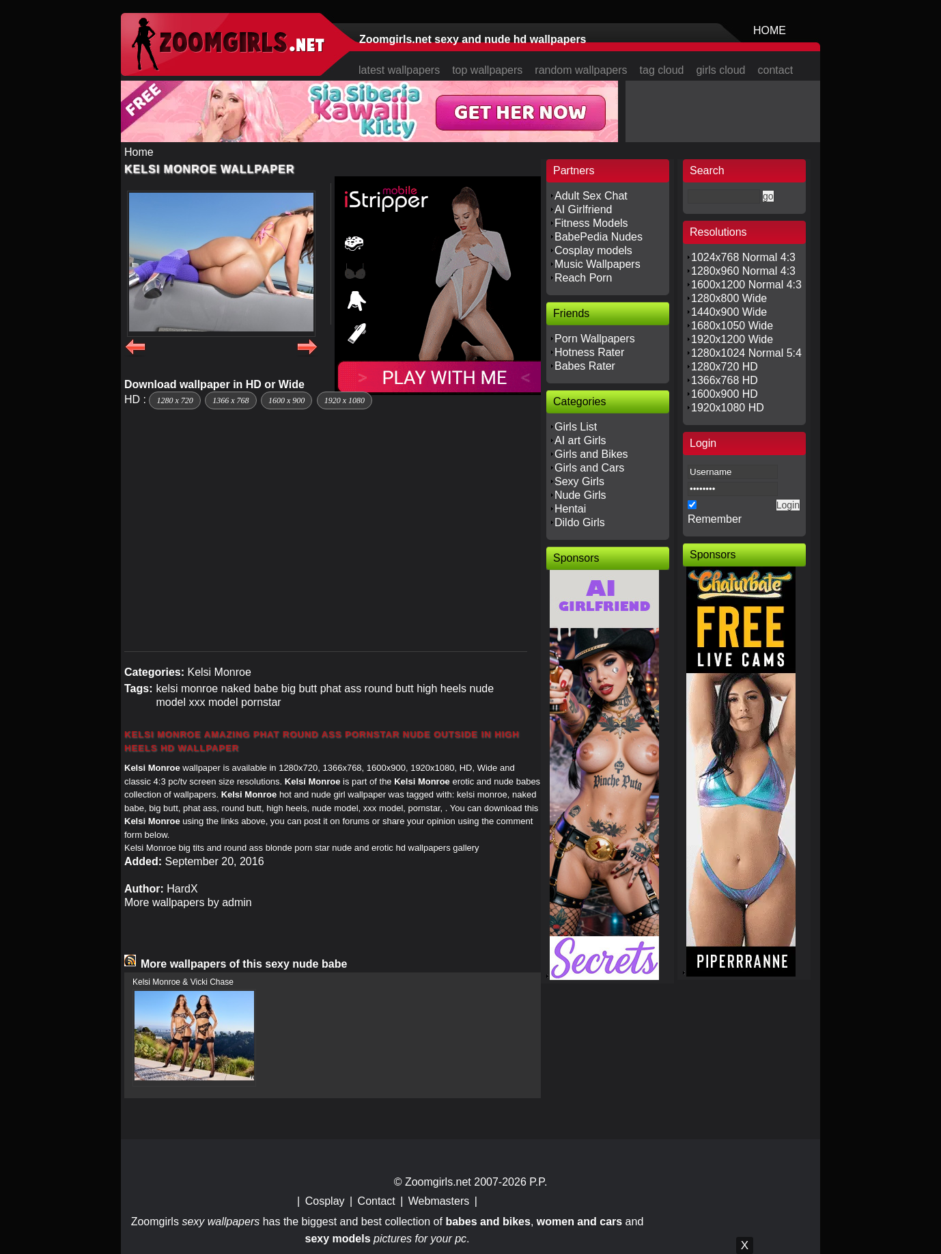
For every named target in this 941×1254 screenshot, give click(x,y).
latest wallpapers (399, 70)
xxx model (213, 702)
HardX (182, 889)
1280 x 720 (174, 400)
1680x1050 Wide (732, 325)
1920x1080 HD (727, 407)
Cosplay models (593, 250)
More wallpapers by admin (188, 902)
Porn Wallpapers (594, 338)
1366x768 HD (724, 380)
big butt (299, 688)
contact (775, 70)
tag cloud (662, 70)
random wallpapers (581, 70)
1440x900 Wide (729, 312)
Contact (376, 1201)
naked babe (250, 688)
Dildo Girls (579, 522)
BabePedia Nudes (598, 237)
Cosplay (325, 1201)
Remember (715, 519)
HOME (769, 30)
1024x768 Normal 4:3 (743, 257)
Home (139, 152)
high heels (441, 688)
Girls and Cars (589, 468)
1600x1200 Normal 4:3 (746, 284)
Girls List (575, 427)
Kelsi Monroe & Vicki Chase (183, 982)
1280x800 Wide (729, 298)
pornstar (261, 702)
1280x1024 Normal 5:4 (746, 353)
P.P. (538, 1182)
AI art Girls (580, 440)
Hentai (570, 509)
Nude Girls (580, 495)
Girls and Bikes (591, 454)
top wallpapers (487, 70)
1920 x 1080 (344, 400)
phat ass (340, 688)
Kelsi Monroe (219, 672)
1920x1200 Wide (732, 339)
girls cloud (720, 70)
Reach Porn (583, 278)
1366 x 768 (230, 400)
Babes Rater (584, 366)
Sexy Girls (579, 481)
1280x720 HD (724, 366)
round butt (389, 688)
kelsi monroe (187, 688)
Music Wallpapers (597, 264)
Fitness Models (591, 223)
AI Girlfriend (583, 209)
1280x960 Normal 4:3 (743, 271)
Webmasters (439, 1201)
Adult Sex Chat (591, 196)
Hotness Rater (589, 352)
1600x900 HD (724, 394)
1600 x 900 (286, 400)
